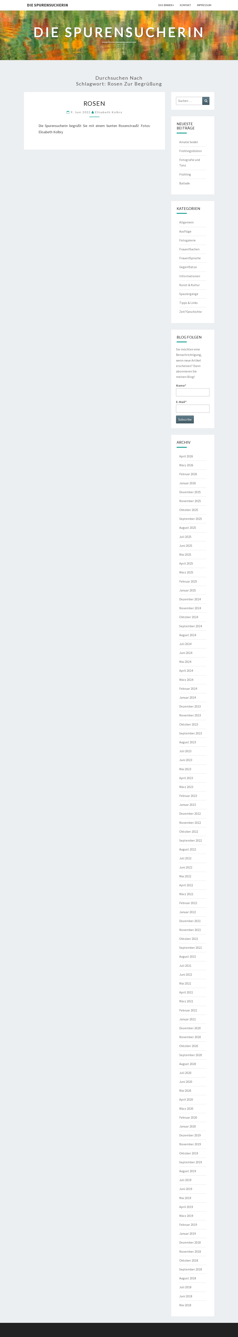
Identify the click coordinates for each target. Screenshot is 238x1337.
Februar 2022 (188, 903)
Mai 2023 (185, 769)
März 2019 (186, 1216)
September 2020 (190, 1055)
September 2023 (190, 733)
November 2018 (190, 1251)
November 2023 (190, 715)
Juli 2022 (185, 858)
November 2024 (190, 608)
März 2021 (186, 1001)
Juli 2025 (185, 537)
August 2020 (187, 1064)
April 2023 (186, 778)
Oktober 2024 (188, 617)
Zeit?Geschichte (190, 312)
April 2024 (186, 670)
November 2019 (190, 1144)
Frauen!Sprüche (190, 258)
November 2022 (190, 823)
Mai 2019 (185, 1198)
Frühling (185, 174)
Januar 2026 (187, 483)
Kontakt (185, 5)
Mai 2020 (185, 1090)
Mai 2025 (185, 554)
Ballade (184, 183)
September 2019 (190, 1162)
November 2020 (190, 1037)
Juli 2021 (185, 966)
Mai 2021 (185, 983)
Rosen (94, 103)
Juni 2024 (185, 653)
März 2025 (186, 572)
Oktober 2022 (188, 831)
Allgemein (186, 222)
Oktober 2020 (188, 1046)
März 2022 (186, 894)
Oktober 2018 (188, 1260)
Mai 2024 (185, 662)
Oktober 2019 (188, 1153)
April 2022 (186, 885)
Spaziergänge (188, 294)
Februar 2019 (188, 1225)
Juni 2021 (185, 974)
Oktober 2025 (188, 510)
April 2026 (186, 456)
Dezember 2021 (190, 921)
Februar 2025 (188, 581)
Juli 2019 (185, 1180)
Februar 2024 (188, 688)
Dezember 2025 (190, 492)
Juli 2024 (185, 644)
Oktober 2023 (188, 724)
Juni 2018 (185, 1296)
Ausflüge (185, 231)
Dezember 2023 (190, 706)
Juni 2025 (185, 546)
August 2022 (187, 849)
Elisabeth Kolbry (108, 112)
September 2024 (190, 626)
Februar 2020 (188, 1117)
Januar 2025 (187, 590)
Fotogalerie (187, 240)
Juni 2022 (185, 867)
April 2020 (186, 1099)
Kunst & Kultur (189, 285)
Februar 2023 (188, 796)
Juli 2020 (185, 1073)
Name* (192, 389)
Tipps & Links (188, 303)
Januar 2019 (187, 1233)
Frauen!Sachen (189, 249)
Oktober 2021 (188, 939)
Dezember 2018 (190, 1242)
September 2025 (190, 519)
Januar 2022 (187, 912)
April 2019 (186, 1207)
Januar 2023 (187, 805)
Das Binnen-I (166, 5)
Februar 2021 (188, 1010)
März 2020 (186, 1108)
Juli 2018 (185, 1287)
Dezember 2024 (190, 599)
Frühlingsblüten (190, 151)
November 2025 (190, 501)
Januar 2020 (187, 1126)
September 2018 (190, 1269)
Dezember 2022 (190, 813)
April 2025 (186, 563)
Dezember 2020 (190, 1028)
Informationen (189, 276)
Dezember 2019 (190, 1135)
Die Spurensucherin (47, 4)
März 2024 (186, 680)
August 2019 (187, 1171)
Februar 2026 (188, 474)
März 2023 (186, 787)
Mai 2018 (185, 1305)
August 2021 (187, 956)
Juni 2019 (185, 1189)
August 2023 (187, 742)
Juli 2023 (185, 751)
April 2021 (186, 992)
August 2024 (187, 635)
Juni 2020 (185, 1082)
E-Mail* (192, 406)
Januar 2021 (187, 1019)
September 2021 (190, 948)
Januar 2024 (187, 697)
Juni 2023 (185, 760)
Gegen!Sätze (188, 267)
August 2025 (187, 528)
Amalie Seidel (188, 142)
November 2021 (190, 930)
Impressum (204, 5)
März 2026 (186, 465)
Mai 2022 (185, 876)
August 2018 (187, 1278)
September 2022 (190, 840)
